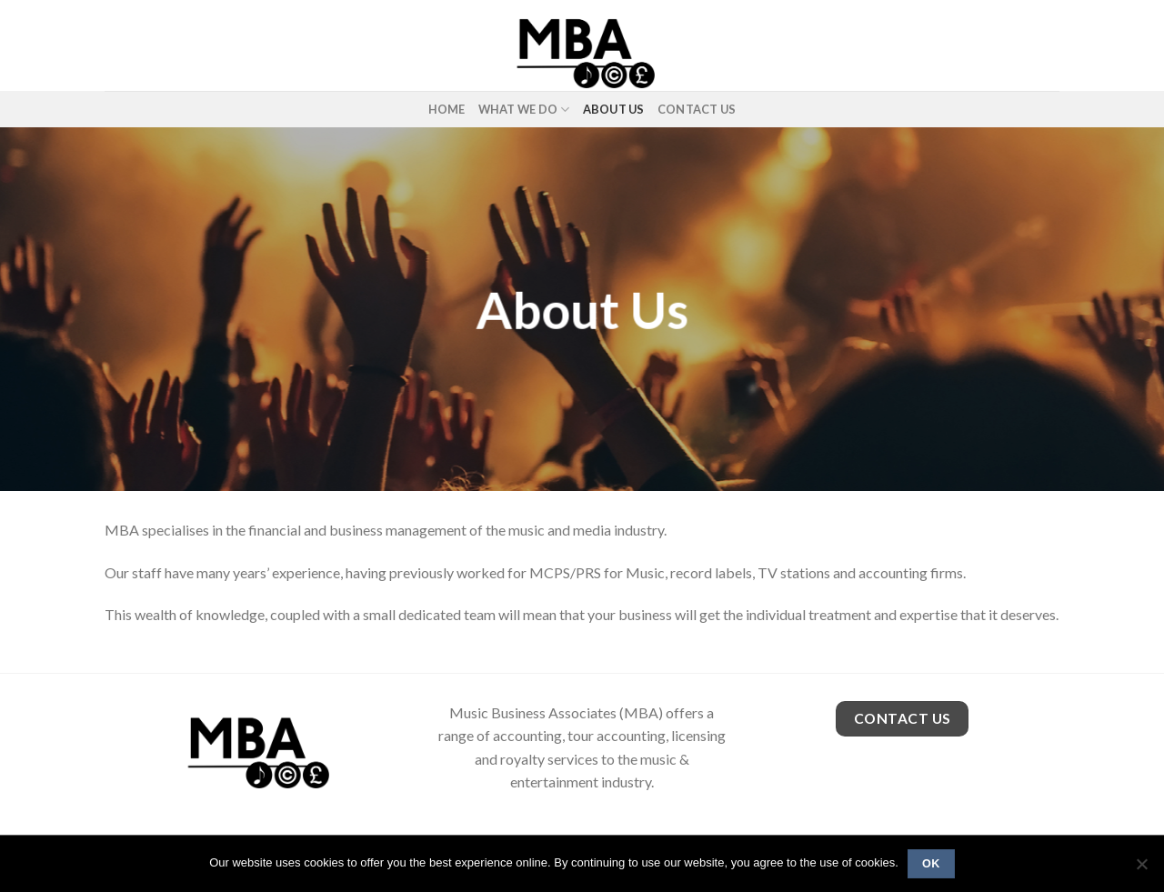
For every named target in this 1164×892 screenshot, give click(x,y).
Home (447, 109)
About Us (614, 109)
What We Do (524, 109)
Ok (931, 863)
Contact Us (697, 109)
